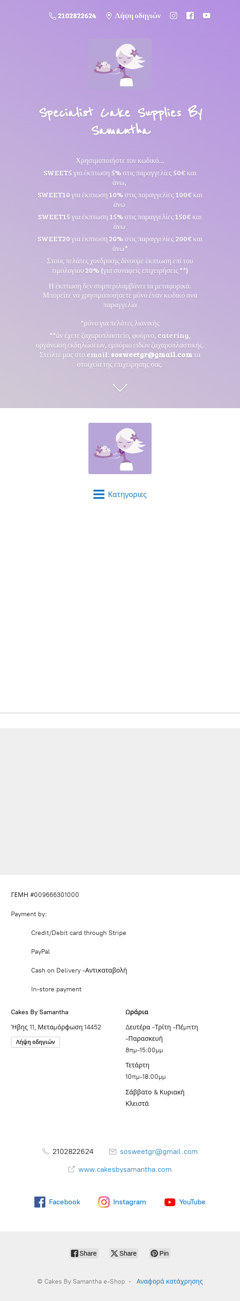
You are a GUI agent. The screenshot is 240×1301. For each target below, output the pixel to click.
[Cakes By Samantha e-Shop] (120, 448)
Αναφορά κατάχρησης (169, 1281)
